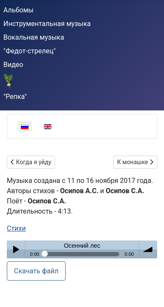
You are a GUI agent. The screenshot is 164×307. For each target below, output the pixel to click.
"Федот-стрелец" (29, 51)
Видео (13, 65)
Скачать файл (36, 271)
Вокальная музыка (33, 37)
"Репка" (15, 97)
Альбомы (18, 10)
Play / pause (16, 249)
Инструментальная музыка (47, 24)
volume (148, 249)
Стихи (16, 228)
